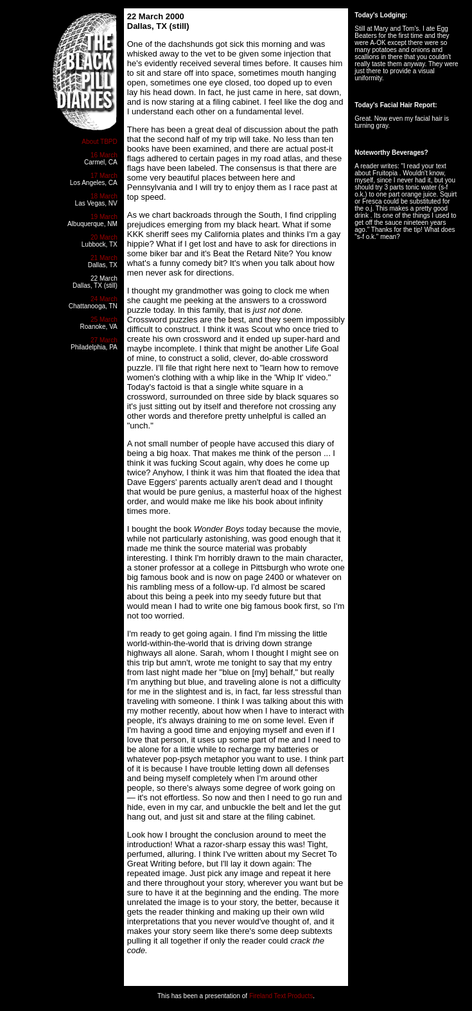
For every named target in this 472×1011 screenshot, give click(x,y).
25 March (104, 319)
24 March (104, 299)
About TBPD (99, 141)
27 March (104, 340)
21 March (104, 257)
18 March (104, 196)
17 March (104, 175)
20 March (104, 237)
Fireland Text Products (281, 995)
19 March (104, 216)
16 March (104, 155)
